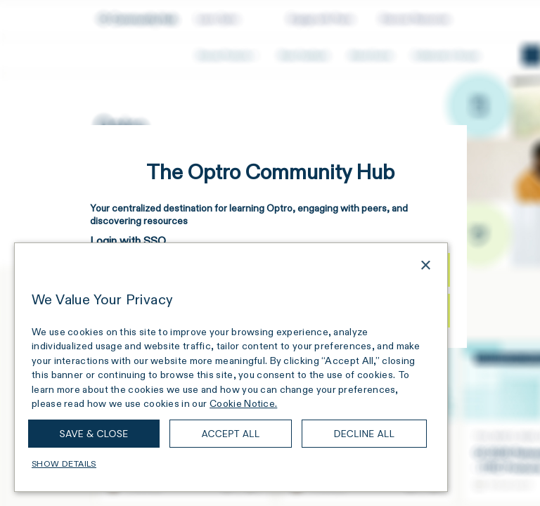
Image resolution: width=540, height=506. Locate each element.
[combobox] (406, 267)
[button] (231, 464)
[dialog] (231, 367)
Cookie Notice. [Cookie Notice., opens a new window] (243, 403)
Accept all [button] (230, 433)
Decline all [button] (364, 433)
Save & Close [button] (94, 433)
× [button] (425, 266)
